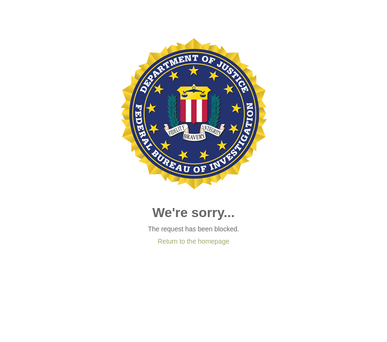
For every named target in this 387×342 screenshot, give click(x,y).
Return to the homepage (193, 241)
